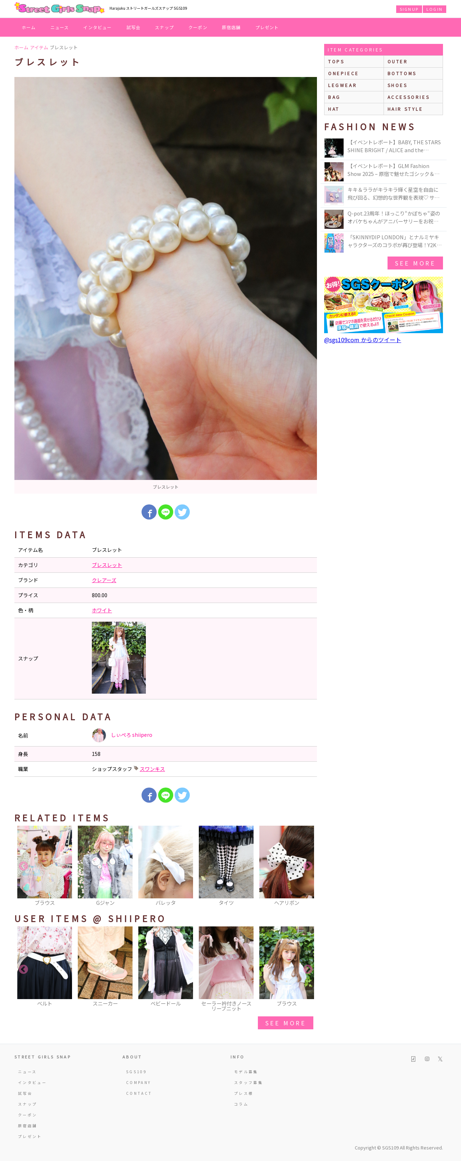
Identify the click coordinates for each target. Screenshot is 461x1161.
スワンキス (152, 768)
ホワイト (102, 610)
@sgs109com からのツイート (362, 339)
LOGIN (434, 9)
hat (334, 109)
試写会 (133, 27)
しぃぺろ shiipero (122, 735)
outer (398, 61)
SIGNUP (409, 9)
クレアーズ (104, 580)
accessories (409, 97)
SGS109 (136, 1071)
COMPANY (138, 1082)
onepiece (343, 73)
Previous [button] (23, 866)
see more (285, 1023)
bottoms (402, 73)
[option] (165, 285)
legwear (342, 85)
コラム (241, 1104)
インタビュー (97, 27)
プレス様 (243, 1093)
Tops (336, 61)
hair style (405, 109)
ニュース (59, 27)
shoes (398, 85)
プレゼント (267, 27)
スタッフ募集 (248, 1082)
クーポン (197, 27)
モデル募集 (246, 1071)
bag (334, 97)
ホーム (29, 27)
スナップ (164, 27)
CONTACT (139, 1093)
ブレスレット (107, 564)
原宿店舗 (231, 27)
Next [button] (308, 866)
